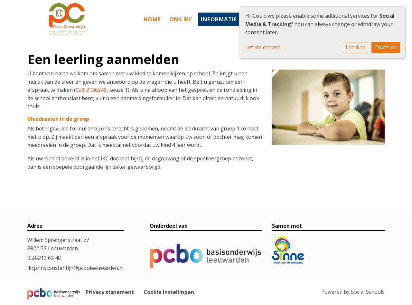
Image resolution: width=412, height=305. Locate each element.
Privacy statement (110, 292)
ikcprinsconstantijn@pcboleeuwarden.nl (75, 268)
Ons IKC (181, 19)
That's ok (385, 47)
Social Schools (368, 291)
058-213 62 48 (44, 258)
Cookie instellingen (169, 292)
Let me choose (262, 47)
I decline (355, 47)
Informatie (219, 19)
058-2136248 (91, 89)
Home (152, 19)
